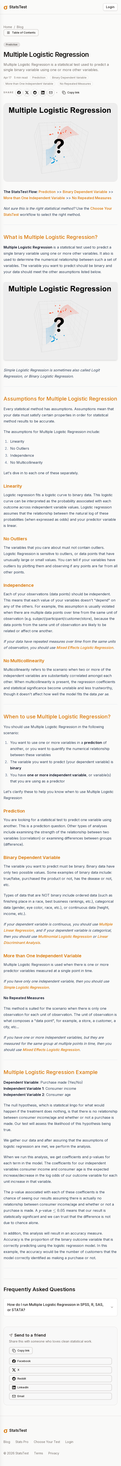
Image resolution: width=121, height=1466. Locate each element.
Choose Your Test (47, 1442)
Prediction (47, 192)
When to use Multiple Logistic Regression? (57, 716)
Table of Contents (21, 32)
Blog (20, 27)
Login (110, 7)
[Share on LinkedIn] (42, 92)
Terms (38, 1453)
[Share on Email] (50, 92)
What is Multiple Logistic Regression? (51, 237)
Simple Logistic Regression (26, 987)
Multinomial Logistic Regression (65, 936)
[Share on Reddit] (34, 92)
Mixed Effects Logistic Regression (84, 647)
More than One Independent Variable (34, 198)
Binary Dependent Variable (85, 192)
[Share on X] (26, 92)
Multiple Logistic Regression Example (51, 1072)
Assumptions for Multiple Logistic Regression (60, 399)
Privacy (53, 1453)
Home (8, 27)
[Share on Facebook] (19, 92)
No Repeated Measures (91, 198)
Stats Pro (21, 1442)
